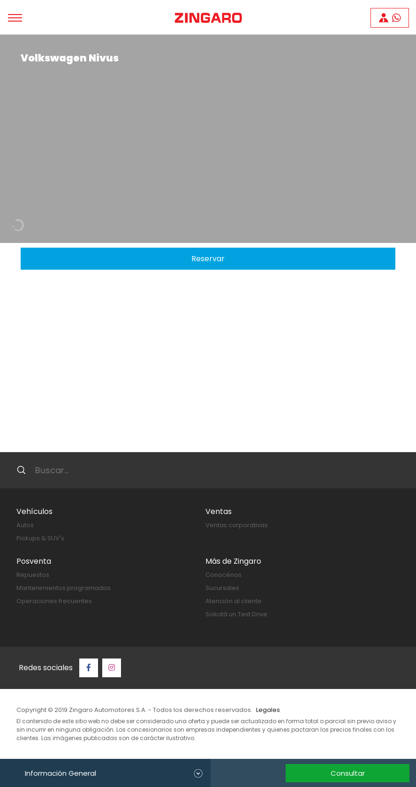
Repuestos (32, 574)
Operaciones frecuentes (54, 601)
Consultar (348, 773)
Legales (268, 709)
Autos (25, 525)
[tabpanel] (208, 139)
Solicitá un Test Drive (236, 614)
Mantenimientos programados (63, 587)
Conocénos (223, 574)
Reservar (208, 258)
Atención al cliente (233, 601)
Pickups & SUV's (40, 538)
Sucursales (222, 587)
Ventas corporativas (236, 525)
